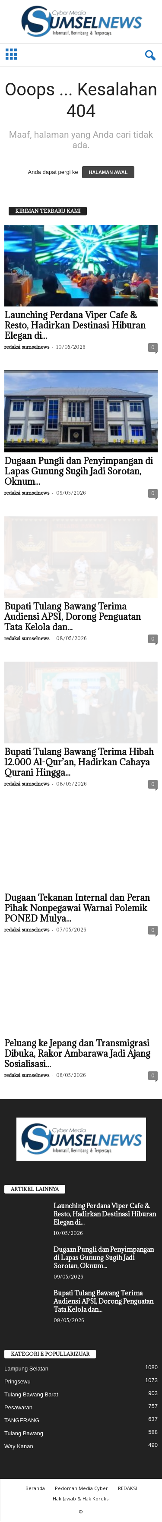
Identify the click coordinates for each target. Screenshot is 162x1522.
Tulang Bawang (23, 1434)
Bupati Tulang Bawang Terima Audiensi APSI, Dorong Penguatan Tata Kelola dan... (72, 618)
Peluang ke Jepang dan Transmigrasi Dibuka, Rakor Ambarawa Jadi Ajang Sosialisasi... (77, 1054)
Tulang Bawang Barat (31, 1395)
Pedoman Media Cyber (81, 1489)
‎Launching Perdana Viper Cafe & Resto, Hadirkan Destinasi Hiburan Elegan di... (75, 326)
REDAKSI (127, 1489)
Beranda (35, 1489)
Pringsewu (17, 1382)
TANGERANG (21, 1421)
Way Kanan (18, 1447)
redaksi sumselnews (26, 347)
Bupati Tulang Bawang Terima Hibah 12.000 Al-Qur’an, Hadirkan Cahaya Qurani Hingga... (79, 763)
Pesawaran (18, 1408)
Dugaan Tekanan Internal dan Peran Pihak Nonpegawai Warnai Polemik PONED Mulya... (77, 909)
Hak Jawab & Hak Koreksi (81, 1499)
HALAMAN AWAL (108, 173)
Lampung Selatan (26, 1369)
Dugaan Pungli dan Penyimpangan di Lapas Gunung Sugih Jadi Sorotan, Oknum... (78, 472)
